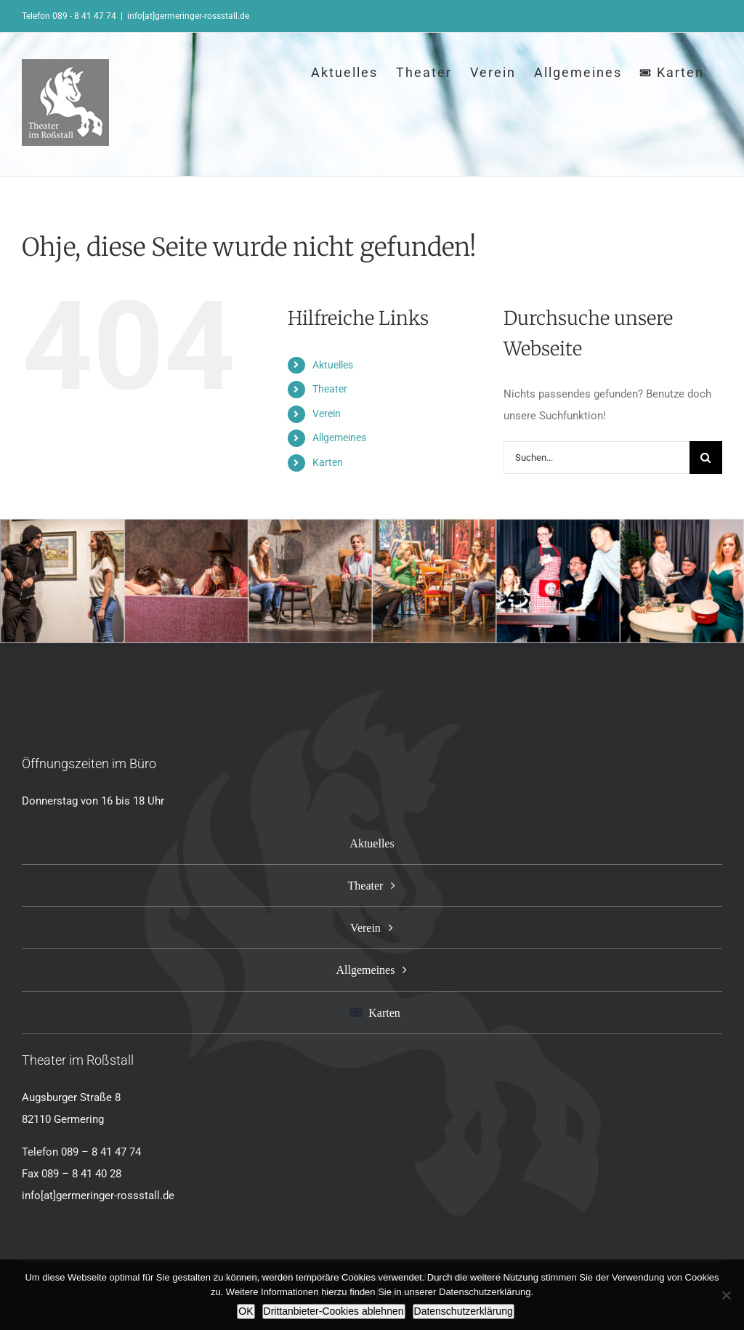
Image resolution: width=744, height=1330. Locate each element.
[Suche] (706, 457)
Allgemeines (339, 437)
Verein (326, 413)
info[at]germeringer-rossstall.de (188, 16)
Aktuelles (332, 365)
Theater (329, 389)
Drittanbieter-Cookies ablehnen (334, 1311)
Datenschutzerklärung (463, 1311)
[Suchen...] (597, 457)
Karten (327, 462)
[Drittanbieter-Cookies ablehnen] (726, 1295)
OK (245, 1311)
